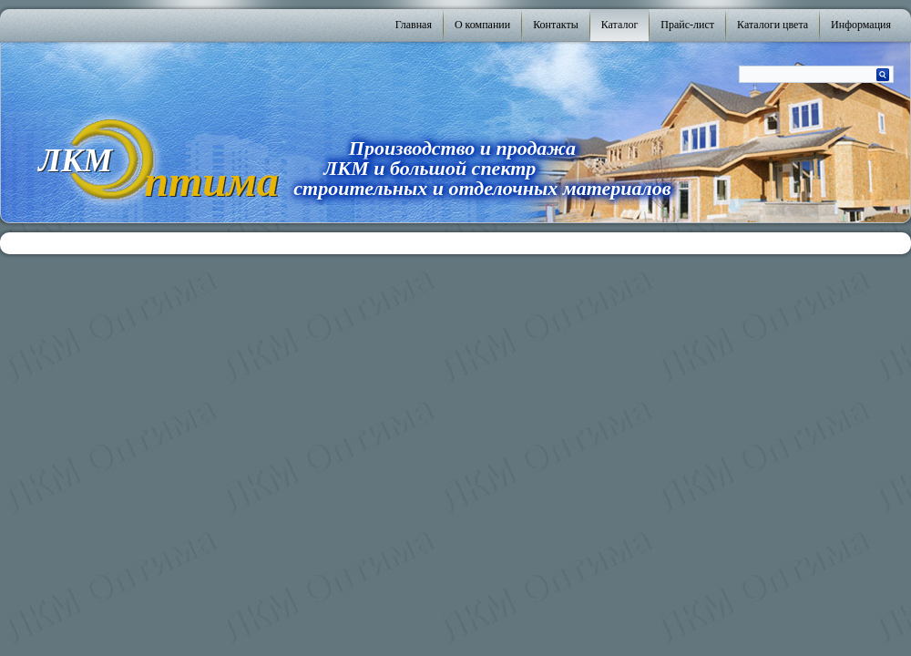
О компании (482, 24)
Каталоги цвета (772, 24)
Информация (861, 24)
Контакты (555, 24)
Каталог (620, 24)
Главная (413, 24)
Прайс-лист (687, 24)
